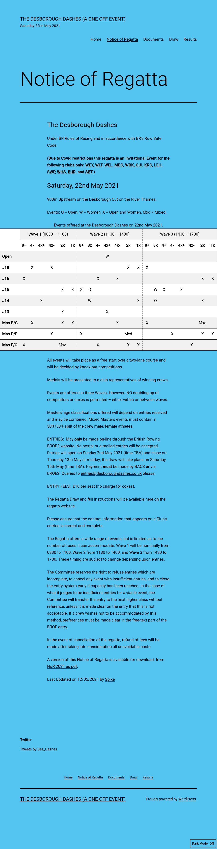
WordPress (187, 799)
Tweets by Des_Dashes (38, 749)
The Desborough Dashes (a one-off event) (73, 19)
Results (190, 39)
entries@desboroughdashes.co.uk (111, 473)
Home (96, 39)
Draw (173, 39)
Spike (110, 679)
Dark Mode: (203, 843)
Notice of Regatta (122, 39)
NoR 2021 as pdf (62, 666)
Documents (153, 39)
